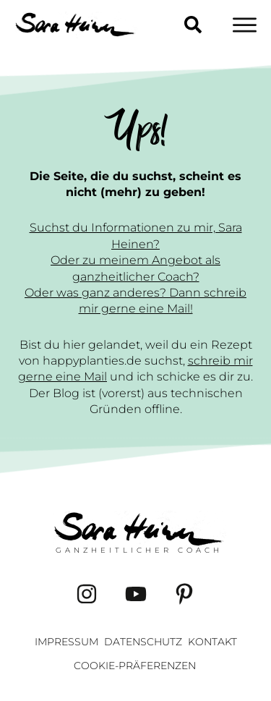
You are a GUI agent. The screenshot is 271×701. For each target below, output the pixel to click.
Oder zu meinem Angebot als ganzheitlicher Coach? (135, 268)
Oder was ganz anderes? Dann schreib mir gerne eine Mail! (135, 300)
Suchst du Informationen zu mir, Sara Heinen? (136, 235)
